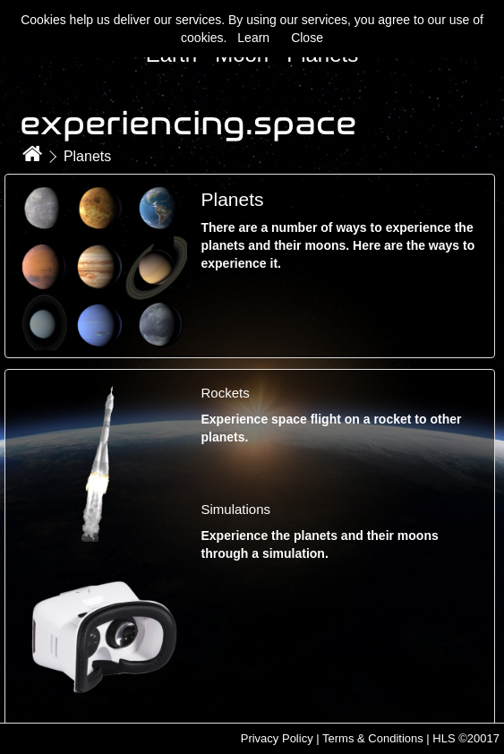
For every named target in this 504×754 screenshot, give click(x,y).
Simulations (235, 509)
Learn (253, 37)
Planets (87, 156)
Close (307, 37)
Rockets (225, 392)
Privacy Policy (277, 738)
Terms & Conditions (372, 738)
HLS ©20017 (466, 738)
